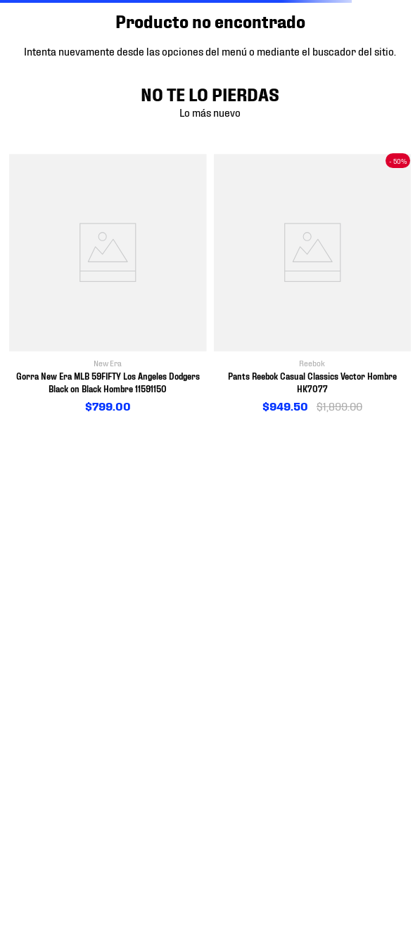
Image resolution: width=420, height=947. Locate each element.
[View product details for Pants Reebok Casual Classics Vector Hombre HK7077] (313, 284)
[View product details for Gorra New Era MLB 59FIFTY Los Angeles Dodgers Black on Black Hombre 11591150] (108, 284)
